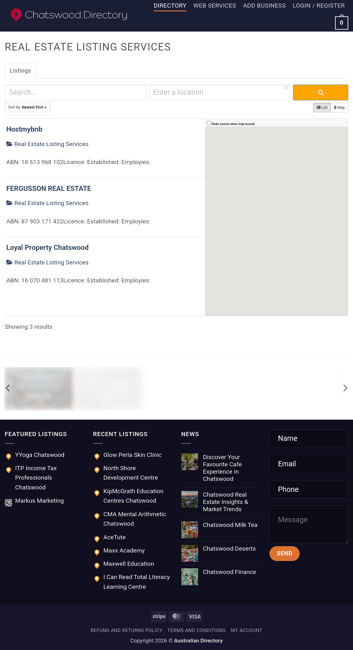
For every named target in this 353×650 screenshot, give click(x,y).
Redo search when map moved (233, 124)
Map (339, 107)
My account (246, 630)
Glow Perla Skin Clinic (132, 454)
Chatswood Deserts (229, 548)
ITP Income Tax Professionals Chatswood (36, 477)
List (322, 107)
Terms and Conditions (197, 630)
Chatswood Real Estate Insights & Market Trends (225, 502)
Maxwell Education (128, 563)
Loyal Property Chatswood (47, 247)
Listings (20, 70)
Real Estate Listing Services (47, 144)
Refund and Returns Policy (126, 630)
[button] (319, 5)
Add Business (264, 5)
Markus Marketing (39, 500)
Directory (170, 5)
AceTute (114, 537)
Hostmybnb (24, 129)
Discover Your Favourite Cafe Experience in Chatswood (222, 467)
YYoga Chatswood (39, 454)
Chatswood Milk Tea (230, 525)
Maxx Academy (124, 550)
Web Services (214, 5)
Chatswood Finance (229, 572)
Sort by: (27, 107)
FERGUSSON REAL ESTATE (48, 188)
